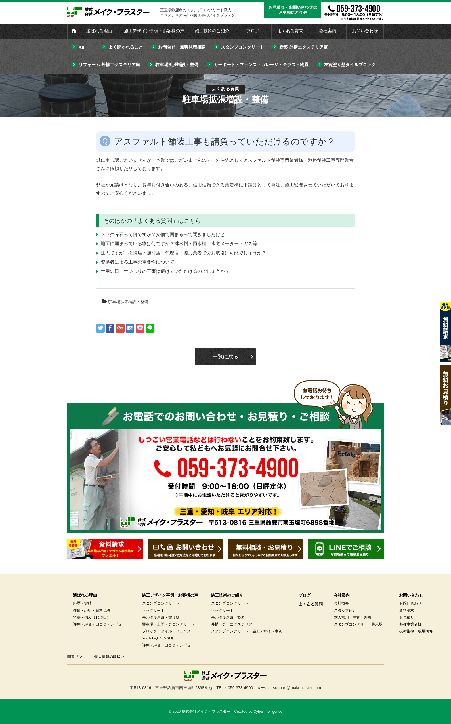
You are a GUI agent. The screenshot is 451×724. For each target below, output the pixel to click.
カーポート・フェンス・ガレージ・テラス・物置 (261, 64)
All (81, 47)
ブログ (252, 30)
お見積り (406, 617)
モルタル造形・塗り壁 (160, 617)
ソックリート (153, 610)
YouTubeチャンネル (158, 638)
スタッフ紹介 (345, 610)
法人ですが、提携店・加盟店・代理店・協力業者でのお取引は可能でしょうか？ (183, 252)
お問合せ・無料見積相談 (182, 47)
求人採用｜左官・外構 (352, 617)
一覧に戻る (225, 356)
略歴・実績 (82, 603)
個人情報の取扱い (109, 656)
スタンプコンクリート (242, 47)
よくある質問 (290, 30)
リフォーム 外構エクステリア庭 (109, 64)
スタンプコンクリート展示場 (358, 624)
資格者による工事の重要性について (137, 262)
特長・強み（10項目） (91, 617)
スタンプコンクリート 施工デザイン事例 (246, 631)
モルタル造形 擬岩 (228, 617)
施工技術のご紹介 (212, 30)
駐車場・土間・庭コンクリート (168, 624)
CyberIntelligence (267, 711)
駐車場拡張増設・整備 (176, 64)
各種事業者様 (410, 624)
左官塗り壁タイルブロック (350, 64)
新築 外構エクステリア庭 (303, 47)
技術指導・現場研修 (416, 631)
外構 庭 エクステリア (231, 624)
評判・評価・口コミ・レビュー (99, 624)
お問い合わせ (365, 30)
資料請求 (406, 610)
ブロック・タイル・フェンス (166, 631)
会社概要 (341, 603)
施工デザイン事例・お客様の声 (154, 30)
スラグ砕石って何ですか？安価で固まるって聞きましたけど (163, 234)
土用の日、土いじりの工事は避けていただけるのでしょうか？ (165, 271)
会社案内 (327, 30)
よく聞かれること (125, 47)
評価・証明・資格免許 (91, 610)
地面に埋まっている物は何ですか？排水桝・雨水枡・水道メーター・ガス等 (179, 243)
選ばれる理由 (99, 30)
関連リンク (76, 656)
